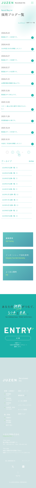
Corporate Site (7, 436)
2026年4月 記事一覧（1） (10, 173)
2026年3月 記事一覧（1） (10, 178)
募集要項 (10, 239)
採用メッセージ (23, 391)
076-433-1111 (10, 444)
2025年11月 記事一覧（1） (10, 200)
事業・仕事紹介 (9, 391)
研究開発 (8, 394)
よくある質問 (11, 273)
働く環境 (7, 415)
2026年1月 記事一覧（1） (10, 189)
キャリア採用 (22, 410)
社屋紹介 (8, 418)
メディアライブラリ (24, 405)
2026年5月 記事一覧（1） (10, 168)
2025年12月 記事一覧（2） (10, 194)
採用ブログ (21, 414)
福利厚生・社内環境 (9, 421)
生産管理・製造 (10, 408)
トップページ (21, 22)
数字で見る (9, 425)
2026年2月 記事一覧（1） (10, 184)
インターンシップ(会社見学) (17, 256)
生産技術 (8, 403)
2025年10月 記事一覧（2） (10, 205)
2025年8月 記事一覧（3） (10, 216)
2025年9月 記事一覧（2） (10, 210)
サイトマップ (25, 461)
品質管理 (9, 399)
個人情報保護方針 (10, 461)
